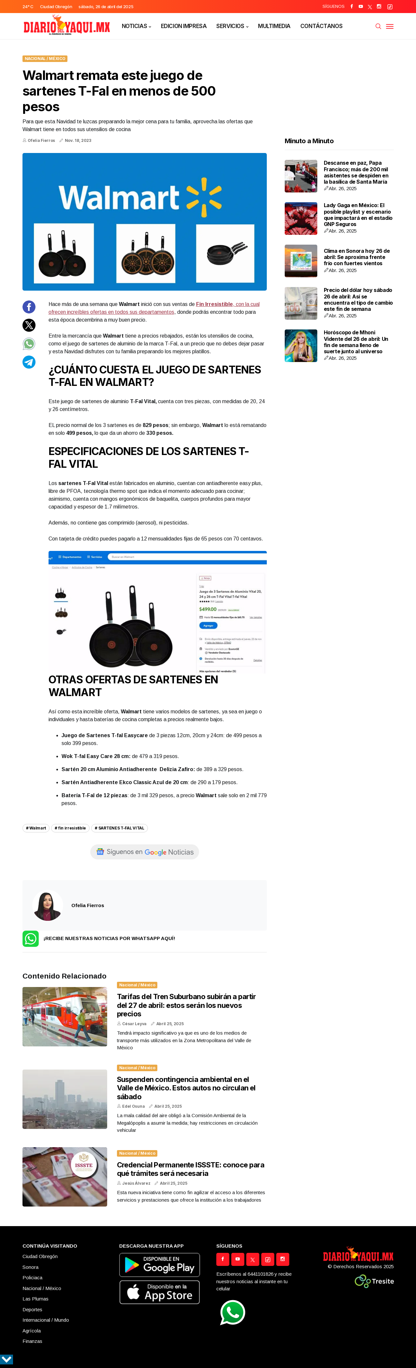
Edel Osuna (133, 1106)
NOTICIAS (134, 26)
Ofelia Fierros (41, 140)
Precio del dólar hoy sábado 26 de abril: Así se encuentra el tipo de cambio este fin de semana (358, 299)
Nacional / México (45, 58)
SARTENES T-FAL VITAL (121, 828)
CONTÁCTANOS (321, 26)
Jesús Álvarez (136, 1183)
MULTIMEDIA (274, 26)
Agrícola (31, 1330)
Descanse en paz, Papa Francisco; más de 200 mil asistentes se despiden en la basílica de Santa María (356, 172)
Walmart (37, 828)
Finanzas (32, 1341)
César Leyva (134, 1023)
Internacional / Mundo (45, 1320)
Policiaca (32, 1277)
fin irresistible (72, 828)
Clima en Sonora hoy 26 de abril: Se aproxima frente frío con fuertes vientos (357, 257)
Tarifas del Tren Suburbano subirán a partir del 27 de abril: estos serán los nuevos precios (186, 1005)
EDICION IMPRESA (184, 26)
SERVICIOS (230, 26)
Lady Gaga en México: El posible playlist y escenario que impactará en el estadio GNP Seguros (358, 214)
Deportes (32, 1309)
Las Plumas (35, 1298)
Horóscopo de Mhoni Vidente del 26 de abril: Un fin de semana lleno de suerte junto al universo (356, 342)
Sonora (30, 1267)
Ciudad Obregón (40, 1256)
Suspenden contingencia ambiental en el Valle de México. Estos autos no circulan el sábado (186, 1088)
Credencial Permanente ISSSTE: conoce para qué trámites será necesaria (190, 1169)
